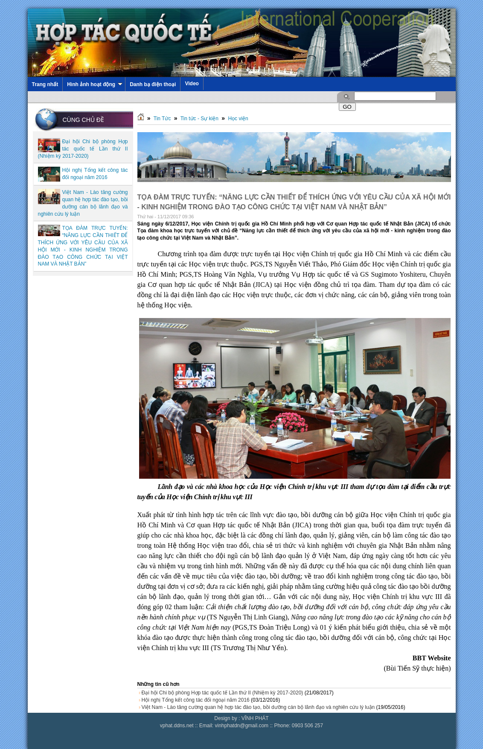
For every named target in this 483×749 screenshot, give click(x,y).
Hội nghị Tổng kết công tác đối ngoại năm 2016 (196, 700)
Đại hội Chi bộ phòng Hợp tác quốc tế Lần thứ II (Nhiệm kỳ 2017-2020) (83, 149)
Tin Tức (162, 118)
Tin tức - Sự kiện (199, 118)
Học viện (238, 118)
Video (191, 84)
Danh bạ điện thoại (153, 84)
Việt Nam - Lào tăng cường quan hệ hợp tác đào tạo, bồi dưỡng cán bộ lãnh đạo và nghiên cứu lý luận (258, 707)
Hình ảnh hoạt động (94, 84)
